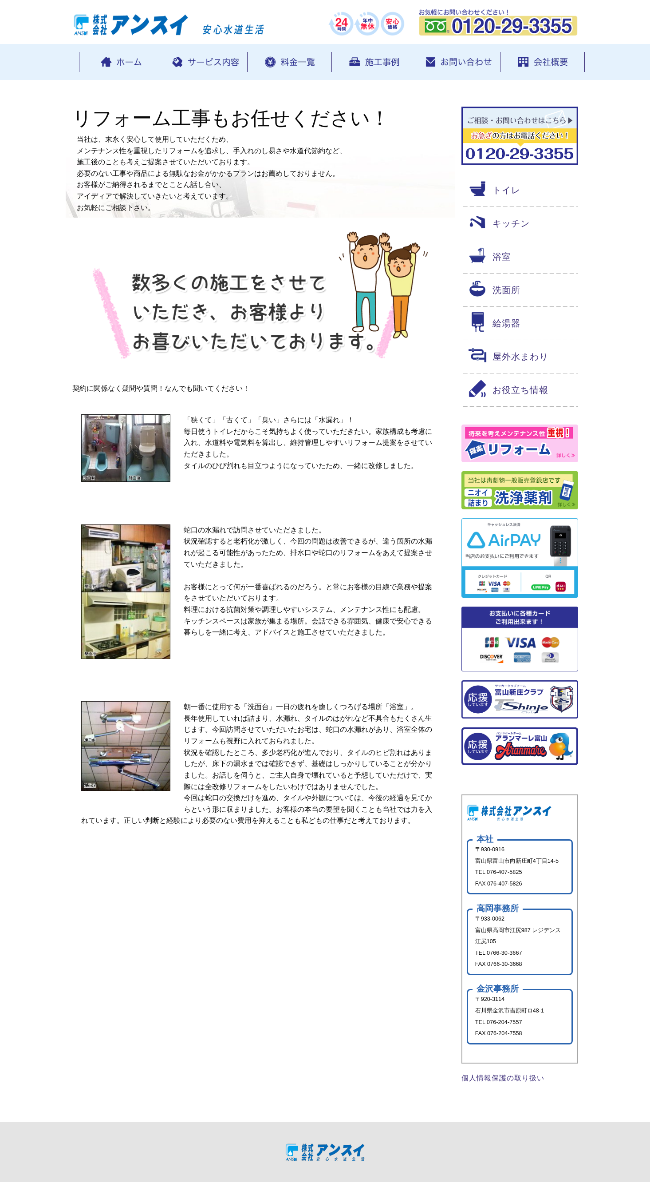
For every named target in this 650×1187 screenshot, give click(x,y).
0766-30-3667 (505, 955)
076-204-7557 (505, 1025)
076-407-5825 (505, 873)
